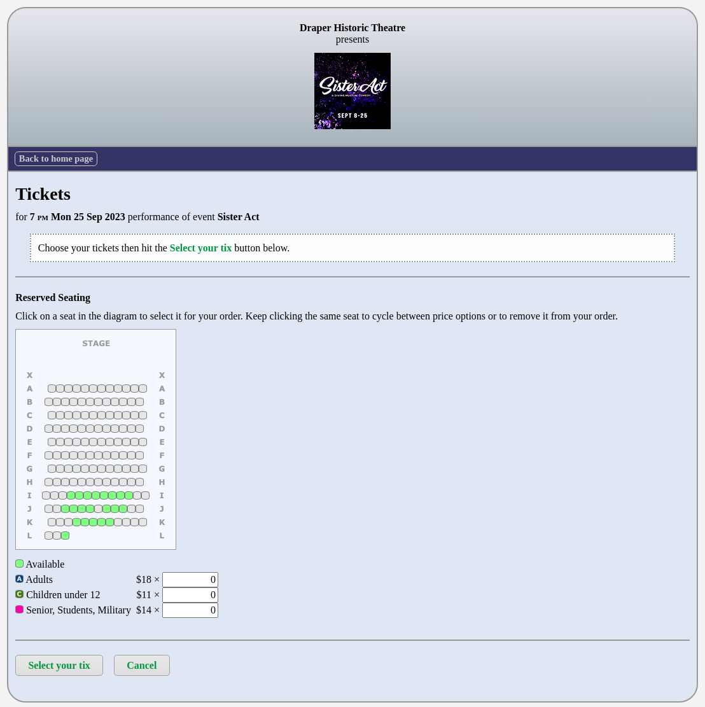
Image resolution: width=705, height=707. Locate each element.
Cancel (142, 665)
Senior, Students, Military (73, 610)
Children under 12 (57, 594)
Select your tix (59, 665)
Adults (34, 579)
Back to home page (56, 158)
